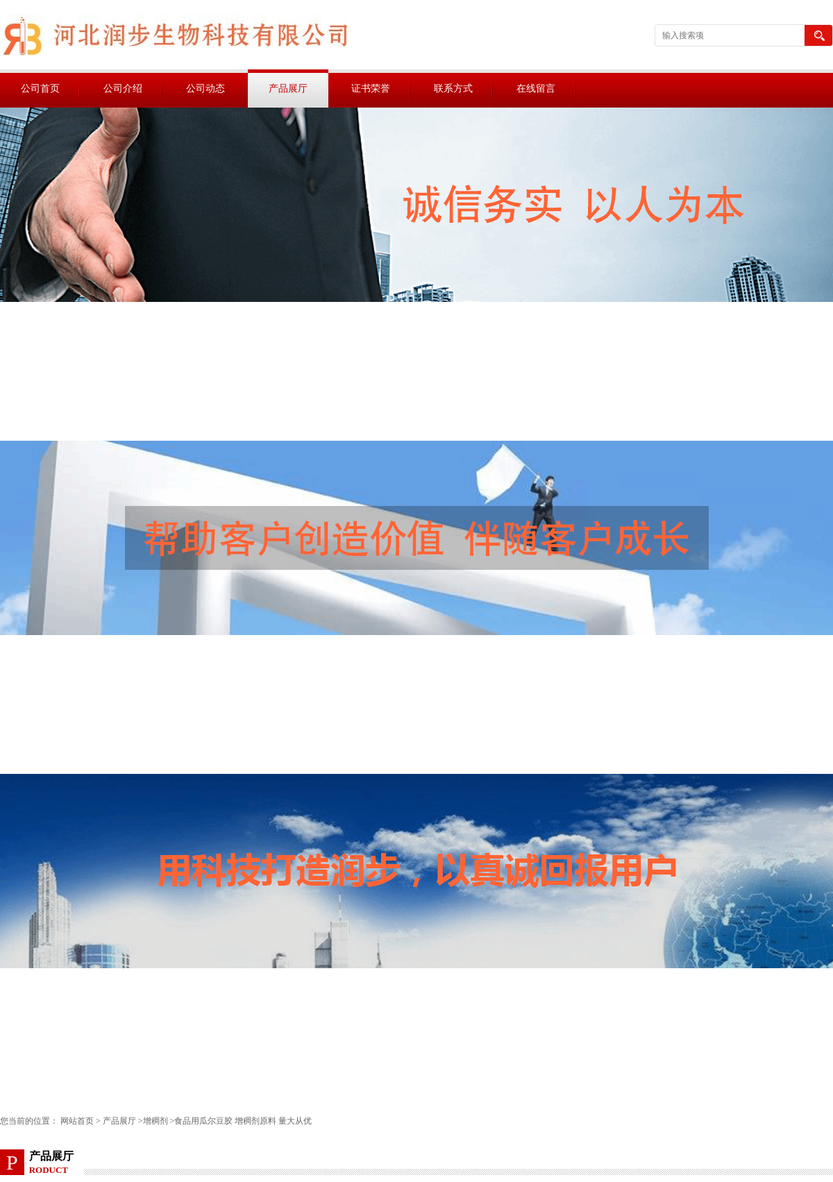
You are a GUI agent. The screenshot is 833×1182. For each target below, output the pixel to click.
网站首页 (77, 1121)
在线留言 (535, 88)
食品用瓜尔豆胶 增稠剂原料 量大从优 (243, 1121)
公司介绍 (122, 88)
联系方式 (453, 88)
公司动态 (205, 88)
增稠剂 (155, 1121)
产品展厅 (288, 88)
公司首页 (40, 88)
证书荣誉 (370, 88)
